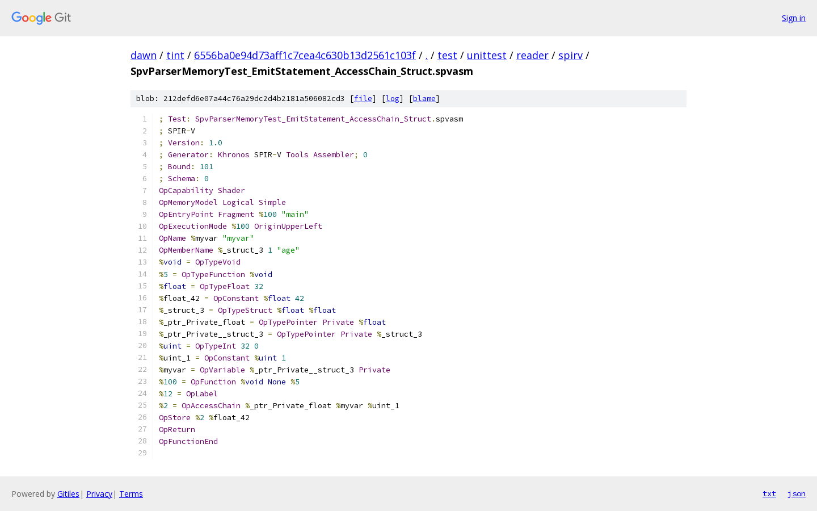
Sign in (794, 17)
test (447, 55)
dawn (143, 55)
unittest (487, 55)
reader (532, 55)
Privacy (99, 493)
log (392, 98)
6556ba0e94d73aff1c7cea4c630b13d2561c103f (305, 55)
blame (424, 98)
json (796, 493)
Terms (131, 493)
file (363, 98)
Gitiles (68, 493)
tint (175, 55)
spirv (570, 55)
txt (769, 493)
